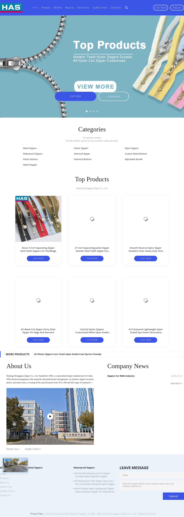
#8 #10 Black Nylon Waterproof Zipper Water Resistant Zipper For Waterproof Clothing (94, 490)
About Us (69, 7)
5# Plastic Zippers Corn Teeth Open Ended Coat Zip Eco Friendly (67, 354)
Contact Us (115, 7)
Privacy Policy (36, 513)
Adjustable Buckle (134, 159)
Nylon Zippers (132, 148)
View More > (176, 383)
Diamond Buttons (83, 159)
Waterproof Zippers (33, 153)
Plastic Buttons (30, 159)
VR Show (58, 7)
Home (35, 7)
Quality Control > (33, 448)
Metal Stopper (30, 164)
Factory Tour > (13, 448)
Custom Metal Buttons (136, 153)
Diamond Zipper (82, 153)
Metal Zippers (30, 148)
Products (46, 7)
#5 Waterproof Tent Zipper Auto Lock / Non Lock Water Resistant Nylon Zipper (95, 482)
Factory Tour (83, 7)
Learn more (113, 96)
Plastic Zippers (81, 148)
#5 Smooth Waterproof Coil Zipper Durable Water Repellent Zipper (92, 475)
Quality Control (100, 7)
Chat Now (160, 7)
